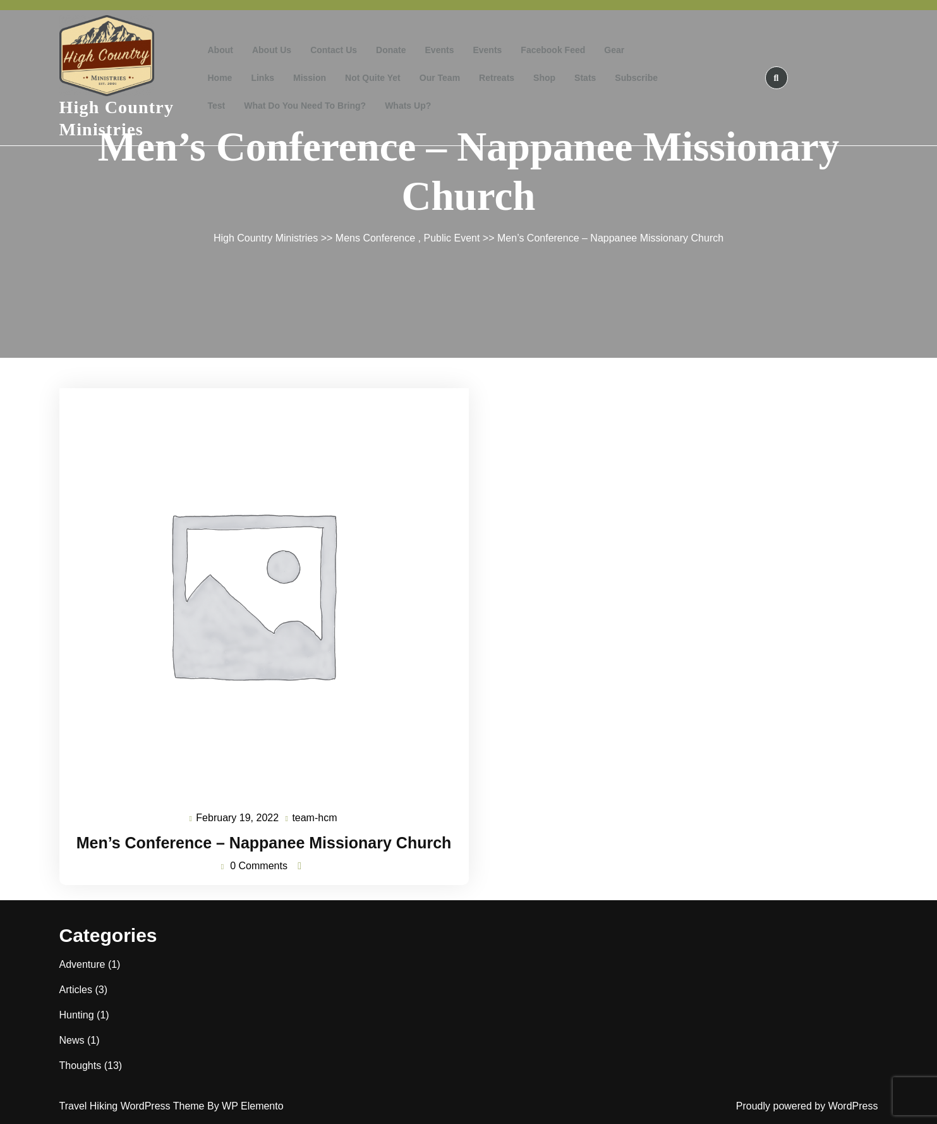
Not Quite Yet (373, 78)
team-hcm (315, 818)
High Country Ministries (266, 238)
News (72, 1040)
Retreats (496, 78)
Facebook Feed (553, 50)
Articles (75, 989)
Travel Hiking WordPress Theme (133, 1106)
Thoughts (80, 1065)
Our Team (440, 78)
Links (262, 78)
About (220, 50)
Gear (614, 50)
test (217, 106)
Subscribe (636, 78)
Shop (544, 78)
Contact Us (333, 50)
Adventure (82, 964)
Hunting (76, 1015)
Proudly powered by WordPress (807, 1106)
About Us (271, 50)
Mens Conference (375, 238)
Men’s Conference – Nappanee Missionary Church (264, 843)
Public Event (451, 238)
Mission (309, 78)
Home (220, 78)
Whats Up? (408, 106)
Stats (585, 78)
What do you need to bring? (305, 106)
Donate (391, 50)
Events (439, 50)
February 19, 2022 (238, 818)
